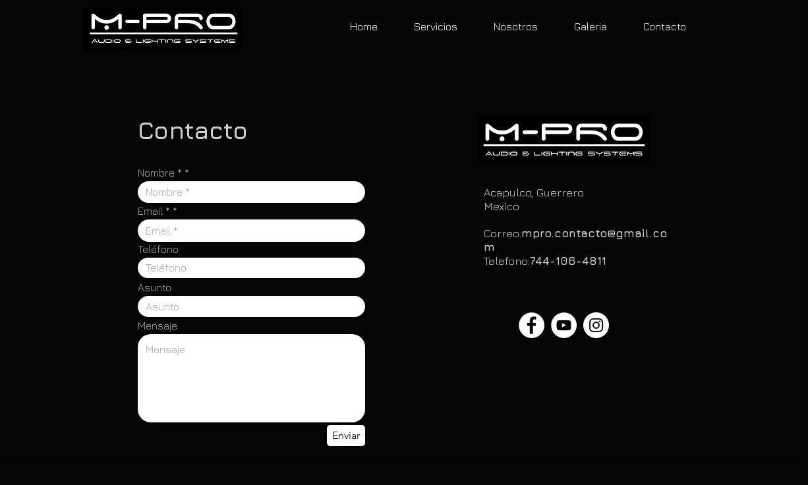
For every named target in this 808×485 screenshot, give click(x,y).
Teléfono (158, 249)
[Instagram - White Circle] (596, 325)
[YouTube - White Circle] (564, 325)
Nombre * (160, 172)
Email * (154, 211)
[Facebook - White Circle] (531, 325)
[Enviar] (346, 435)
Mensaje (157, 325)
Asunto (154, 287)
